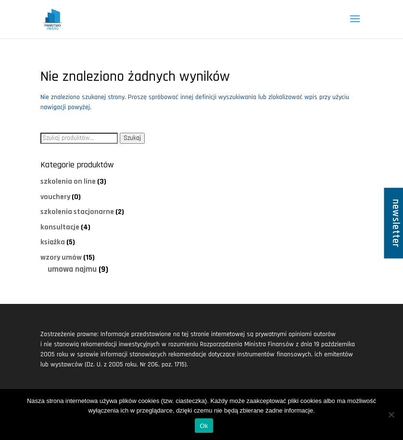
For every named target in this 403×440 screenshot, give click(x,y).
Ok (204, 425)
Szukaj (132, 138)
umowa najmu (72, 269)
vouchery (55, 196)
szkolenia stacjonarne (77, 211)
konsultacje (59, 227)
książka (52, 242)
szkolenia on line (68, 181)
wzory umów (61, 257)
